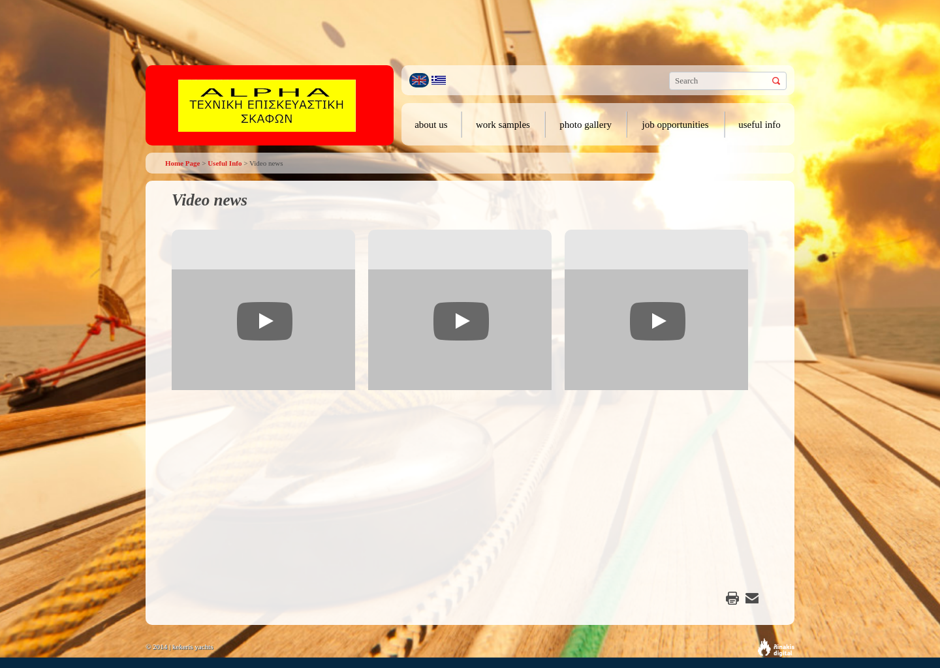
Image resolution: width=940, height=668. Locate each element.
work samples (503, 124)
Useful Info (225, 163)
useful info (759, 124)
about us (431, 124)
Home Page (182, 163)
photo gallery (585, 124)
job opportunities (675, 124)
